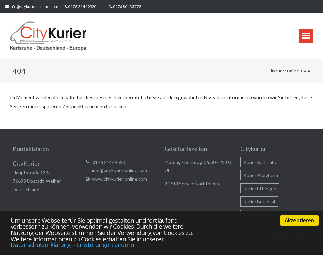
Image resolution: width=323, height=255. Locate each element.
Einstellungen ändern (105, 245)
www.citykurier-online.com (119, 179)
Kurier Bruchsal (259, 201)
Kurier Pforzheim (260, 175)
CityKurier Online (283, 71)
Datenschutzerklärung (40, 245)
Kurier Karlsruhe (260, 162)
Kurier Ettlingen (259, 188)
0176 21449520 (82, 6)
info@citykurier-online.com (34, 6)
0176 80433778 (127, 6)
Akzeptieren (299, 220)
